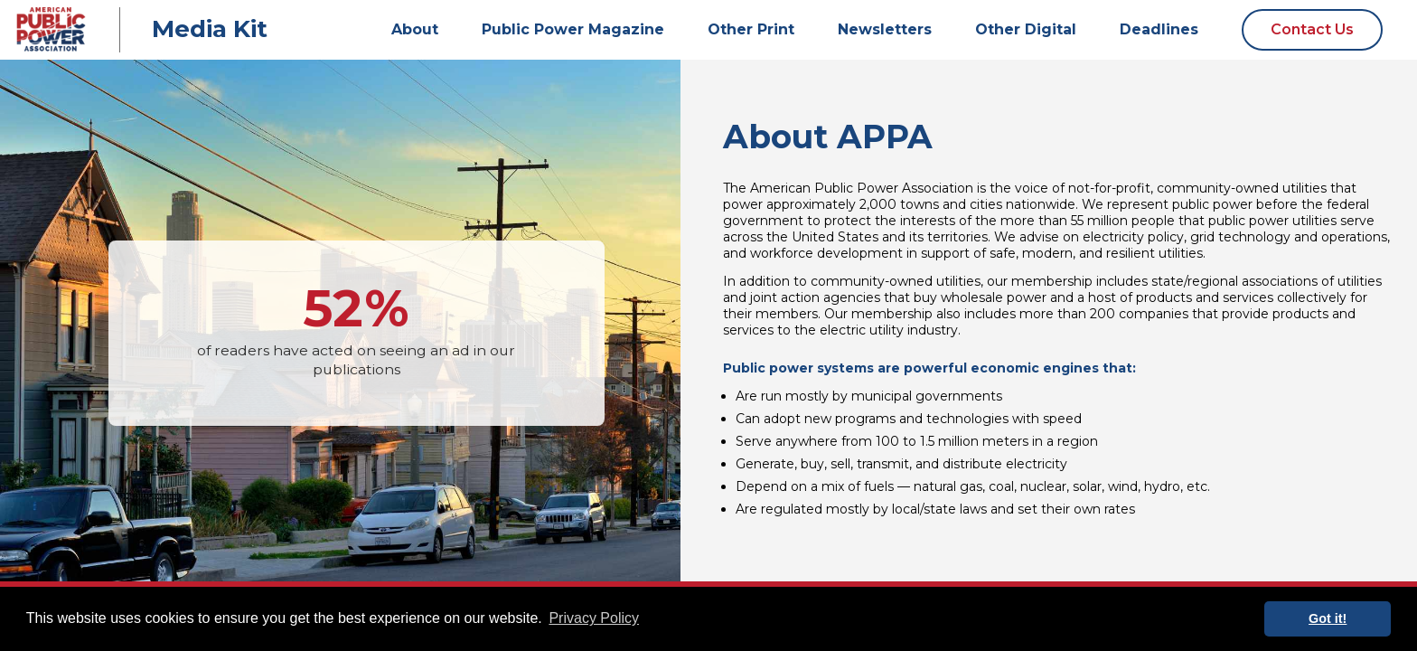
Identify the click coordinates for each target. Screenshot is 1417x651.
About (414, 29)
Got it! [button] (1328, 618)
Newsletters (885, 29)
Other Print (751, 29)
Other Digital (1025, 29)
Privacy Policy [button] (594, 618)
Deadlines (1159, 29)
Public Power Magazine (573, 29)
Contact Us (1312, 29)
